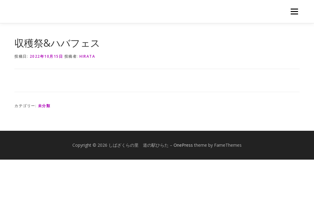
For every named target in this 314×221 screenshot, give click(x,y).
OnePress (183, 145)
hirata (87, 56)
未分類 (44, 105)
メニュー (294, 11)
